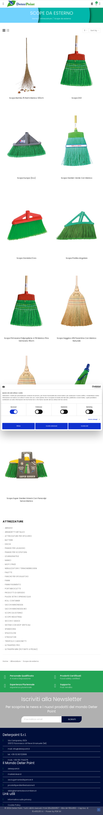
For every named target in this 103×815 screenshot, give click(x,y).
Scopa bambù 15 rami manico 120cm (26, 98)
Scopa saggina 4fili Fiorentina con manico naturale (76, 339)
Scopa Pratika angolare (76, 258)
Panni (7, 580)
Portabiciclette (13, 588)
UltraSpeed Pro (12, 645)
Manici (8, 560)
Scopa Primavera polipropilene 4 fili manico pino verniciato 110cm (26, 339)
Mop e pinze (10, 564)
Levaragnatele (12, 556)
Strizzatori (10, 637)
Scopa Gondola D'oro (26, 258)
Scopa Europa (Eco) (26, 178)
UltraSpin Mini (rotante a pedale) (21, 649)
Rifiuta (18, 426)
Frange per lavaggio (15, 548)
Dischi (8, 544)
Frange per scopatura (16, 552)
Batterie (9, 540)
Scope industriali (13, 616)
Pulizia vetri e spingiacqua (18, 596)
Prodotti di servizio (15, 592)
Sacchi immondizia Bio (16, 608)
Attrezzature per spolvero (18, 536)
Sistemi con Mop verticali (17, 625)
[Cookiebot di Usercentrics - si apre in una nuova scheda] (89, 387)
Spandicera (10, 629)
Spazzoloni (10, 633)
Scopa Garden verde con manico (76, 178)
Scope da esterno (14, 612)
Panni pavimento (13, 584)
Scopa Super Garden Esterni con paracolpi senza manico (26, 499)
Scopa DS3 (77, 98)
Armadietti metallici (15, 532)
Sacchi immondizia (14, 604)
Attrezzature (13, 521)
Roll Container (12, 600)
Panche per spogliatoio (17, 576)
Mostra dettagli (93, 419)
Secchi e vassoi (12, 621)
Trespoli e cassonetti (15, 641)
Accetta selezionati (51, 426)
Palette (8, 572)
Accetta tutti (84, 426)
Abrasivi (8, 528)
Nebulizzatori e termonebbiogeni (21, 568)
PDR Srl (58, 811)
